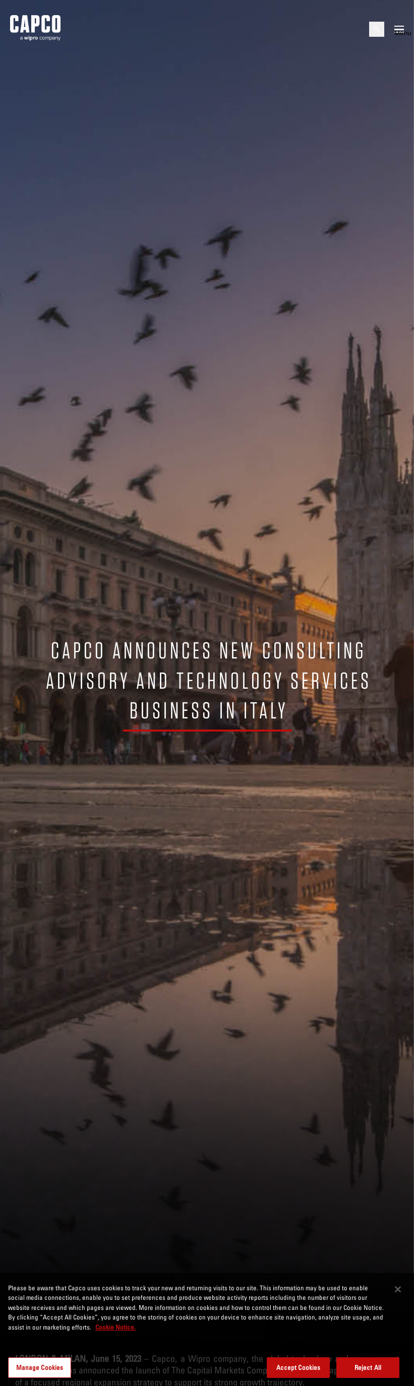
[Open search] (376, 29)
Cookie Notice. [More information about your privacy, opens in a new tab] (115, 1332)
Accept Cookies (298, 1371)
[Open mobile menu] (399, 29)
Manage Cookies (40, 1371)
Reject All (367, 1371)
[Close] (398, 1294)
